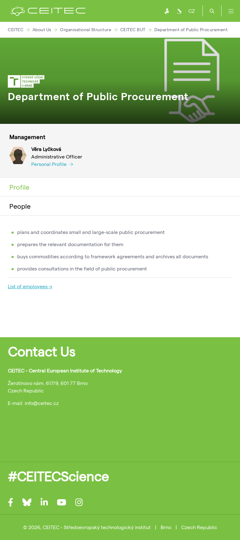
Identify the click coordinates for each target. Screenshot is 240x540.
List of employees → (30, 286)
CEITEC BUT (133, 29)
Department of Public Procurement (191, 29)
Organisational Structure (85, 29)
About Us (41, 29)
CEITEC (15, 29)
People (20, 206)
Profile (19, 187)
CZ (191, 11)
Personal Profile (52, 164)
